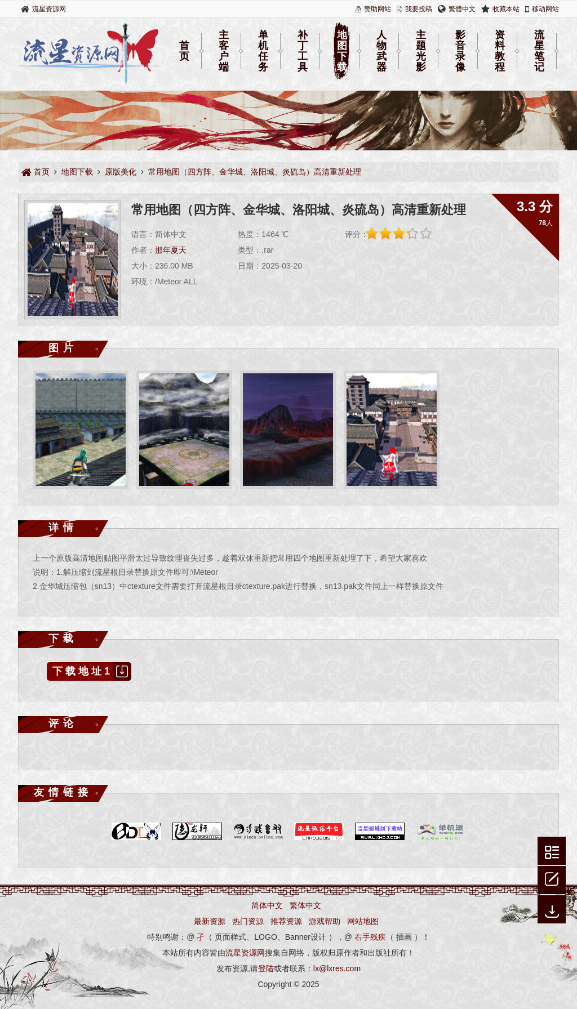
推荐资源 (286, 921)
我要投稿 (418, 9)
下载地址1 (91, 671)
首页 (184, 51)
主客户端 (224, 51)
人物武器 (381, 51)
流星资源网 (49, 9)
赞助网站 (377, 9)
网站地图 (363, 921)
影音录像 (460, 51)
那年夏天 (171, 250)
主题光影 (421, 51)
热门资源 (248, 921)
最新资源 (209, 921)
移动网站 (545, 9)
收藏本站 (506, 9)
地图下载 (342, 51)
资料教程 (500, 51)
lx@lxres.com (337, 968)
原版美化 (120, 171)
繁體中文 (462, 9)
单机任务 (263, 51)
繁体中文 (305, 905)
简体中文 (267, 905)
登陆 (266, 968)
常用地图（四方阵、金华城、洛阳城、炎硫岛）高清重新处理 (254, 171)
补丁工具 (303, 51)
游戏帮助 (324, 921)
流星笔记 (539, 51)
